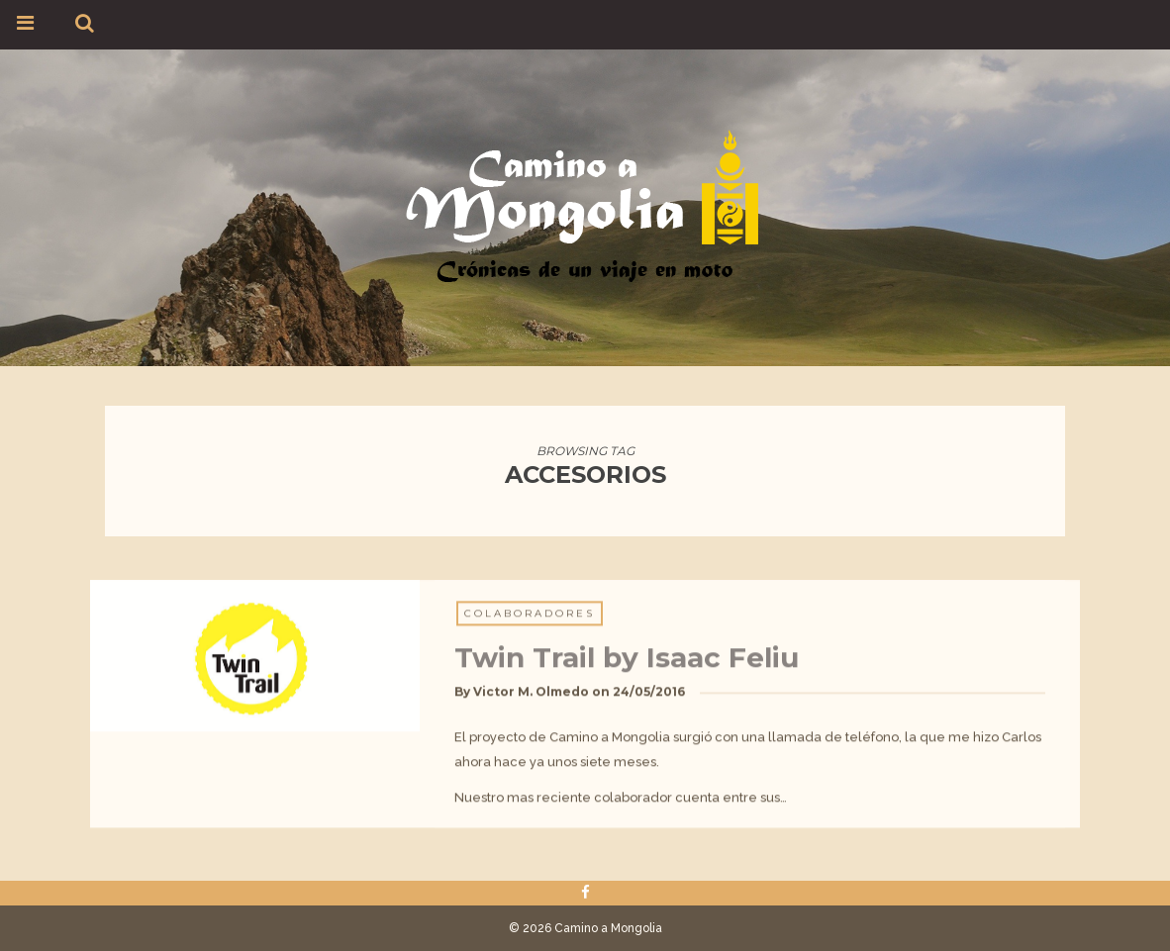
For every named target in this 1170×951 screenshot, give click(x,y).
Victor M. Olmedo (531, 698)
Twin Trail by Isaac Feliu (626, 664)
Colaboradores (529, 620)
